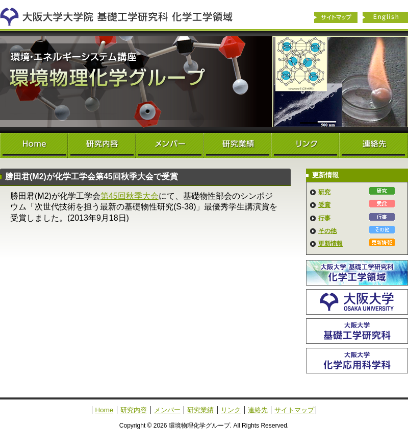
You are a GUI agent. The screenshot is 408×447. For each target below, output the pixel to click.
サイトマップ (335, 17)
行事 (324, 218)
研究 (324, 192)
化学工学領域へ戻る (122, 14)
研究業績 (237, 145)
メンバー (169, 145)
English (385, 17)
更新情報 (330, 243)
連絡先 (373, 145)
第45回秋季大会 (129, 196)
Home (34, 145)
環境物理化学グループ (204, 82)
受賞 (324, 204)
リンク (305, 145)
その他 (327, 230)
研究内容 (102, 145)
